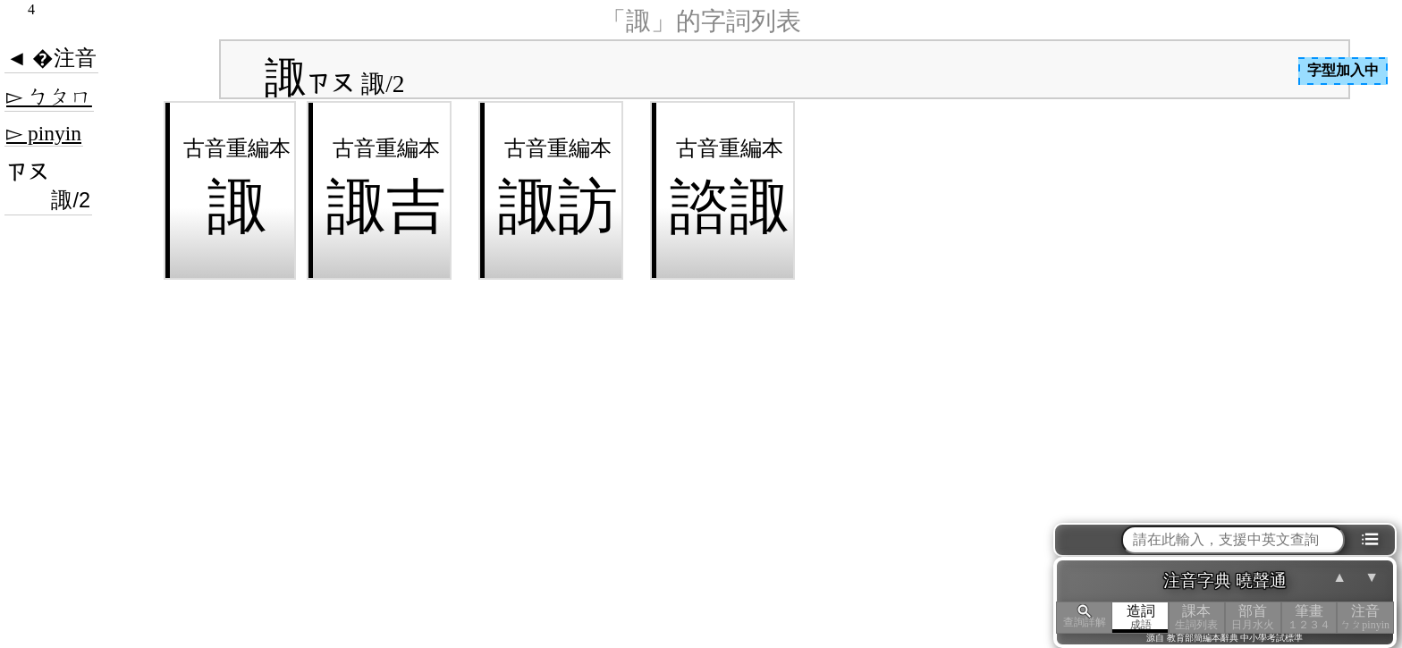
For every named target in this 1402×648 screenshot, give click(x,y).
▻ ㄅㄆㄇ (49, 96)
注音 (1365, 617)
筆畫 (1309, 617)
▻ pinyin (43, 133)
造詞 (1140, 617)
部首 (1253, 617)
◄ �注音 (51, 58)
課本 (1197, 617)
